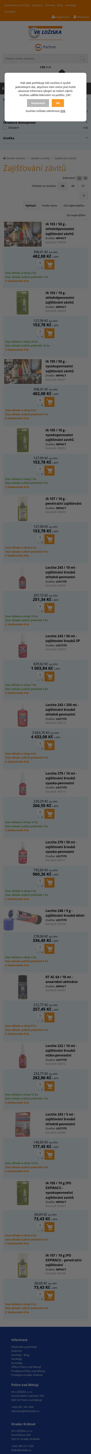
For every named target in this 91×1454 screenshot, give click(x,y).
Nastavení (38, 103)
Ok (58, 103)
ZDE (62, 111)
